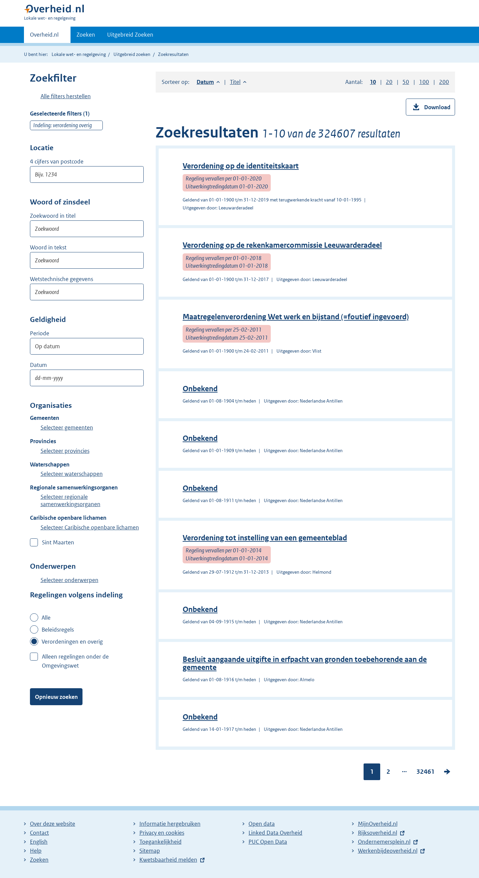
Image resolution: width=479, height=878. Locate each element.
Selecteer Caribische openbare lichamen (90, 527)
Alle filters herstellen (66, 96)
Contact (39, 832)
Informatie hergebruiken (170, 823)
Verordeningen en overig (72, 641)
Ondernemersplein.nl (384, 841)
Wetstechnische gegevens (61, 279)
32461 (425, 772)
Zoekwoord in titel (53, 216)
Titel (238, 82)
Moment (53, 334)
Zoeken (86, 34)
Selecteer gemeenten (67, 427)
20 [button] (389, 82)
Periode (39, 333)
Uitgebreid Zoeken (130, 34)
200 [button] (444, 82)
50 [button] (405, 82)
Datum (38, 365)
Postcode (58, 148)
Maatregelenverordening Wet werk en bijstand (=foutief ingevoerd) (296, 316)
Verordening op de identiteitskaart (241, 165)
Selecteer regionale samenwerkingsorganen (70, 500)
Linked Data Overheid (275, 832)
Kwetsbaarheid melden (168, 859)
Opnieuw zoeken (56, 697)
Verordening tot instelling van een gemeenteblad (265, 537)
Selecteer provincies (65, 450)
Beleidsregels (58, 629)
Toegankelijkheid (160, 841)
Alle (46, 617)
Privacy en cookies (161, 832)
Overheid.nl (44, 36)
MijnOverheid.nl (378, 823)
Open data (261, 823)
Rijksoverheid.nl (377, 832)
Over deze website (52, 823)
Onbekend (200, 388)
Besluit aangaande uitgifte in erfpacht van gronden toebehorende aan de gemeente (305, 663)
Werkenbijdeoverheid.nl (387, 850)
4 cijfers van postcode (56, 161)
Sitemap (149, 850)
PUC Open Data (267, 841)
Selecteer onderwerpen (69, 580)
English (39, 841)
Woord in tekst (48, 247)
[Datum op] (87, 378)
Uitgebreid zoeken (131, 54)
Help (36, 850)
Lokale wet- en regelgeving (79, 54)
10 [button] (373, 82)
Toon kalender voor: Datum (134, 378)
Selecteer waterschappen (72, 473)
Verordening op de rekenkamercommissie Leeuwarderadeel (282, 245)
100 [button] (424, 82)
